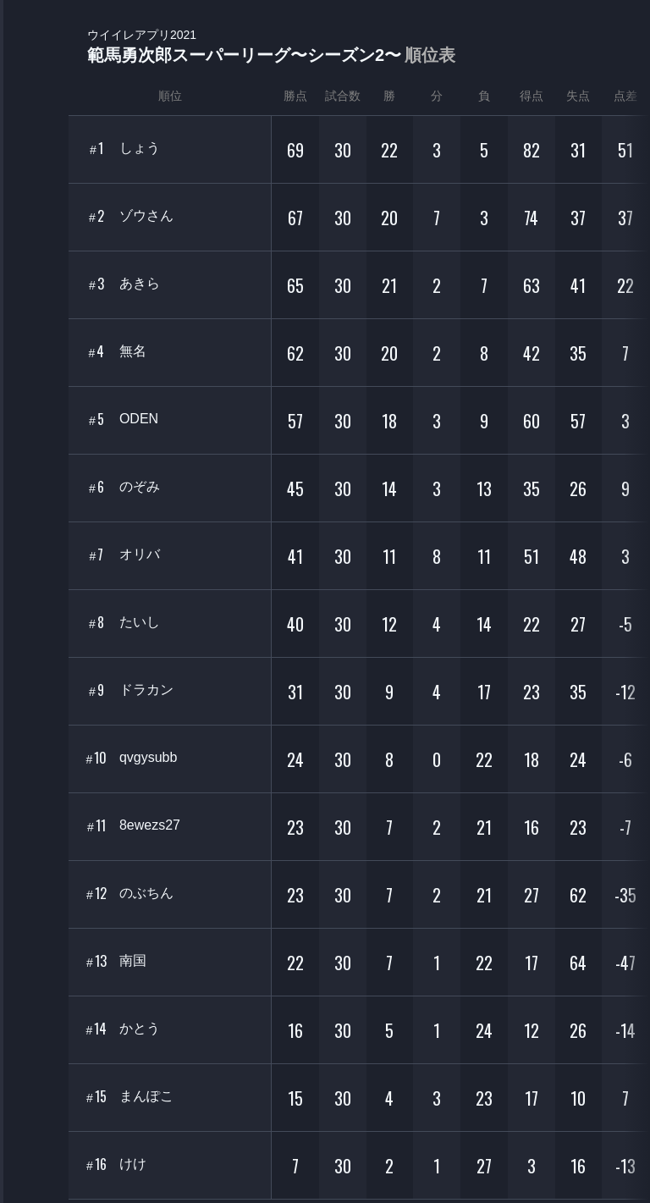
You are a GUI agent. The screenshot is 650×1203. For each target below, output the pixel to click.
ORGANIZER (34, 258)
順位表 (430, 55)
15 (96, 1097)
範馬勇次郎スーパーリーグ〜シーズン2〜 (271, 47)
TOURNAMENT (33, 120)
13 (96, 961)
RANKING (33, 328)
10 (96, 758)
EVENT (34, 397)
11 (96, 826)
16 (96, 1164)
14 (96, 1029)
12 (96, 893)
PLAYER (34, 189)
